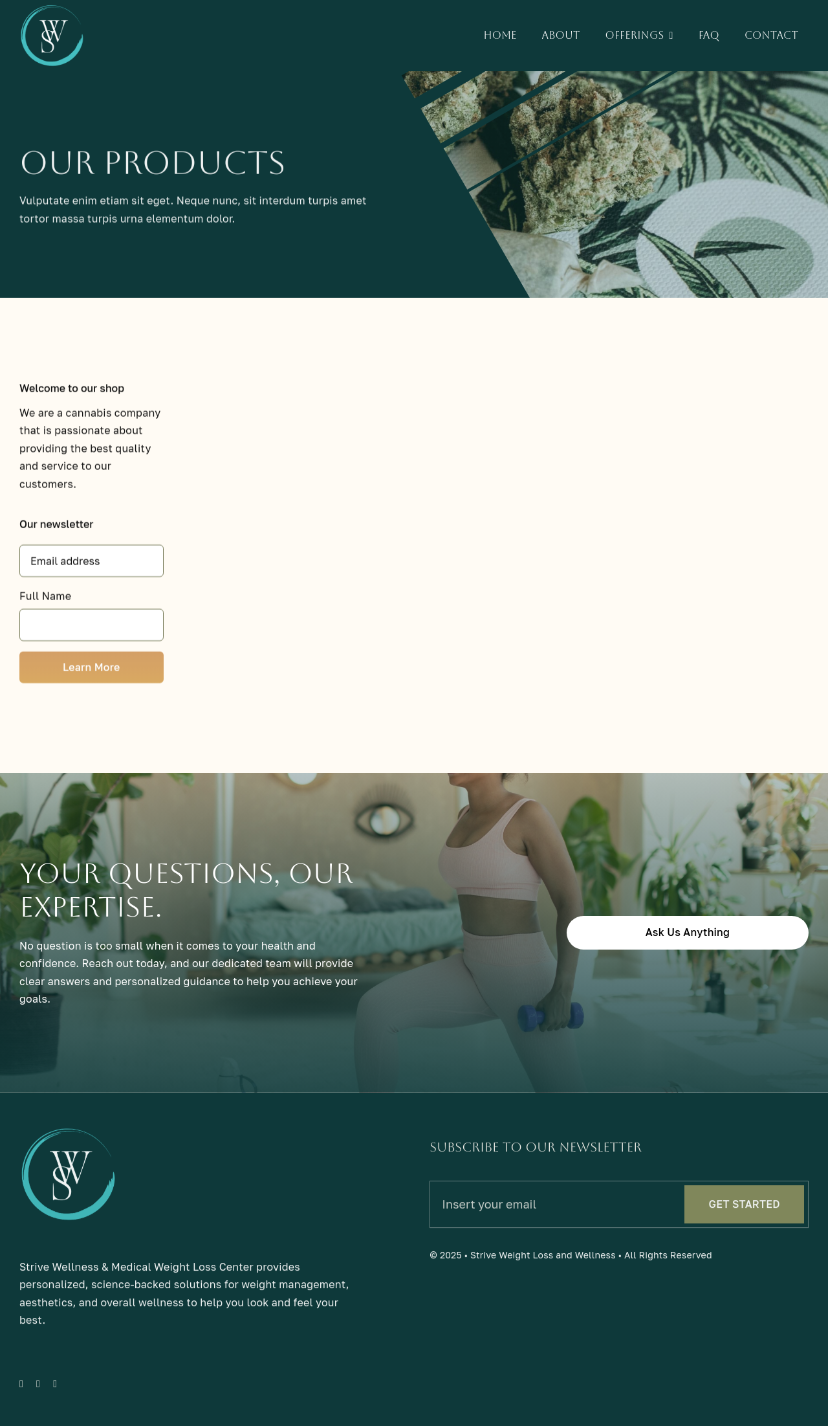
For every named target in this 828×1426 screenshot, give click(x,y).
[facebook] (21, 1388)
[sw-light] (51, 9)
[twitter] (38, 1388)
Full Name (45, 598)
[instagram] (55, 1388)
